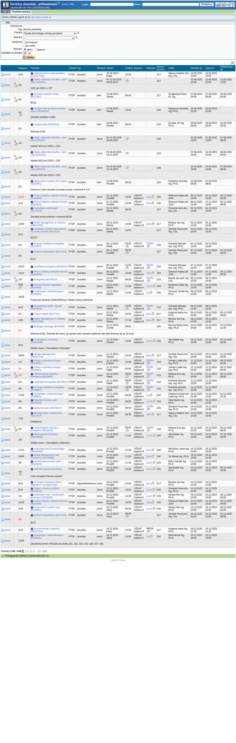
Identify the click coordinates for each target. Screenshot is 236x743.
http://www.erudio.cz (41, 17)
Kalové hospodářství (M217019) (50, 251)
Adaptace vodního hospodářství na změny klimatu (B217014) (48, 230)
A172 (149, 286)
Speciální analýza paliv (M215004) (44, 401)
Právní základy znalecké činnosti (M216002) (49, 197)
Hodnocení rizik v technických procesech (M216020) (47, 496)
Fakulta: (18, 32)
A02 (149, 197)
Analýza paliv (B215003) (46, 124)
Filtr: (8, 22)
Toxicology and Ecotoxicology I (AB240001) (48, 450)
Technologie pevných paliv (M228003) (46, 462)
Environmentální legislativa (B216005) (46, 286)
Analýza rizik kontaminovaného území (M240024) (48, 110)
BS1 (149, 224)
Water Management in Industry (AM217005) (48, 224)
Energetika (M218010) (45, 279)
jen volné (30, 45)
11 (39, 551)
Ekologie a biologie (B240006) (49, 326)
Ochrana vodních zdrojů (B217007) (44, 95)
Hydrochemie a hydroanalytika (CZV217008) (48, 74)
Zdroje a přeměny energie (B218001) (45, 362)
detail (7, 74)
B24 (149, 456)
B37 (149, 450)
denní (29, 49)
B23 (149, 355)
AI (148, 293)
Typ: (20, 29)
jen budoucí (31, 42)
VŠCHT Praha (118, 560)
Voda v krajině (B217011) (47, 314)
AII (148, 536)
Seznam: (17, 49)
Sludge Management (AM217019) (43, 355)
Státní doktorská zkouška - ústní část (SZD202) (49, 153)
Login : (86, 4)
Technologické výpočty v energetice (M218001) (45, 375)
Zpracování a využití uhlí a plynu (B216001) (49, 182)
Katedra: (18, 37)
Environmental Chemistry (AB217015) (45, 530)
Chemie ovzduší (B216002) (48, 469)
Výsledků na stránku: (11, 53)
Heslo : (138, 4)
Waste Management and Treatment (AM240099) (45, 456)
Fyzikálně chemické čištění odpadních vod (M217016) (46, 483)
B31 (149, 314)
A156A (150, 406)
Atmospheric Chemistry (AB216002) (44, 341)
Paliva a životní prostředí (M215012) (45, 489)
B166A (150, 243)
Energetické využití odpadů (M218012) (46, 307)
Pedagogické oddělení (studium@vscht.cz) (27, 555)
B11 (149, 483)
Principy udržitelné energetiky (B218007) (47, 245)
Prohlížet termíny (21, 11)
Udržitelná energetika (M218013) (51, 266)
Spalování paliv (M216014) (47, 408)
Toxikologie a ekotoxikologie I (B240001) (47, 292)
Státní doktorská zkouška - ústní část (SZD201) (49, 81)
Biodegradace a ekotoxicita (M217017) (46, 414)
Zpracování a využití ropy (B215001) (45, 508)
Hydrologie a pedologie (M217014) (44, 209)
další (44, 551)
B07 (149, 414)
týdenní (41, 49)
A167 (149, 463)
